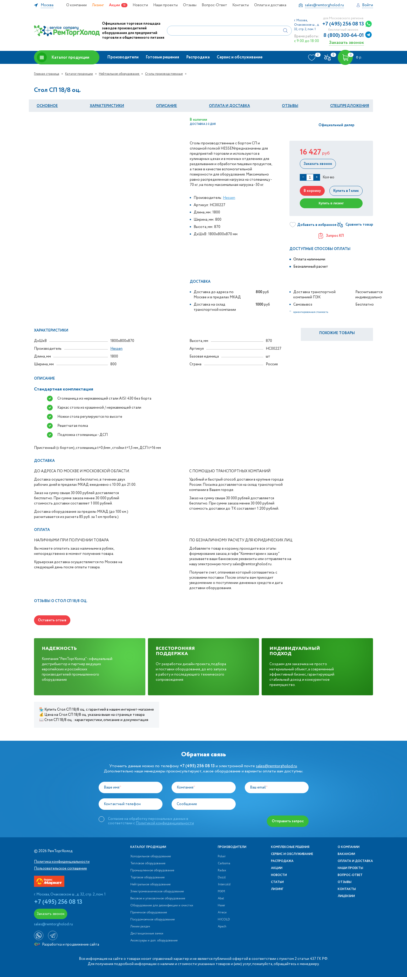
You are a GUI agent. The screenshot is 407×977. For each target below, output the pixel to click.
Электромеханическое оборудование (157, 892)
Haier (221, 906)
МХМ (221, 892)
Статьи (277, 882)
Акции (114, 5)
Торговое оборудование (147, 877)
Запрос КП (331, 236)
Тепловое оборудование (147, 863)
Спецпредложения (349, 106)
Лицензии (346, 896)
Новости (140, 5)
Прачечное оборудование (148, 913)
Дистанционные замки (146, 934)
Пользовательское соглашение (60, 868)
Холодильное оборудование (150, 856)
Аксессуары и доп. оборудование (154, 941)
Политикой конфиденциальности (165, 823)
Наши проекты (165, 5)
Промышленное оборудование (152, 870)
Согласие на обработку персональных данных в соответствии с (151, 821)
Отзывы (189, 5)
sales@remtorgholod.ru (276, 766)
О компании (76, 5)
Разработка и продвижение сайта (67, 944)
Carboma (224, 863)
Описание (166, 106)
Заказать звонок (346, 42)
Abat (221, 899)
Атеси (222, 913)
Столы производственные (164, 74)
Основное (47, 106)
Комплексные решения (290, 847)
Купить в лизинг (331, 203)
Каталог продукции (63, 57)
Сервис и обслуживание (239, 57)
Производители (123, 57)
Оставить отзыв (52, 620)
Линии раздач (140, 927)
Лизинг (98, 5)
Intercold (224, 884)
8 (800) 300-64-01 (343, 35)
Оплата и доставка (270, 5)
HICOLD (224, 920)
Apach (222, 927)
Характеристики (107, 106)
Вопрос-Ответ (214, 5)
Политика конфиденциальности (62, 862)
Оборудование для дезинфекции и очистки (161, 906)
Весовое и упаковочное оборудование (157, 899)
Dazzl (222, 877)
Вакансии (346, 854)
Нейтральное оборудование (119, 74)
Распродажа (198, 57)
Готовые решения (162, 57)
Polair (222, 856)
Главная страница (46, 74)
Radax (222, 870)
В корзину (312, 190)
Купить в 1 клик (346, 190)
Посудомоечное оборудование (152, 920)
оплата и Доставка (229, 106)
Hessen (229, 197)
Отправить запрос (288, 821)
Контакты (240, 5)
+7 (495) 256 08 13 (343, 24)
